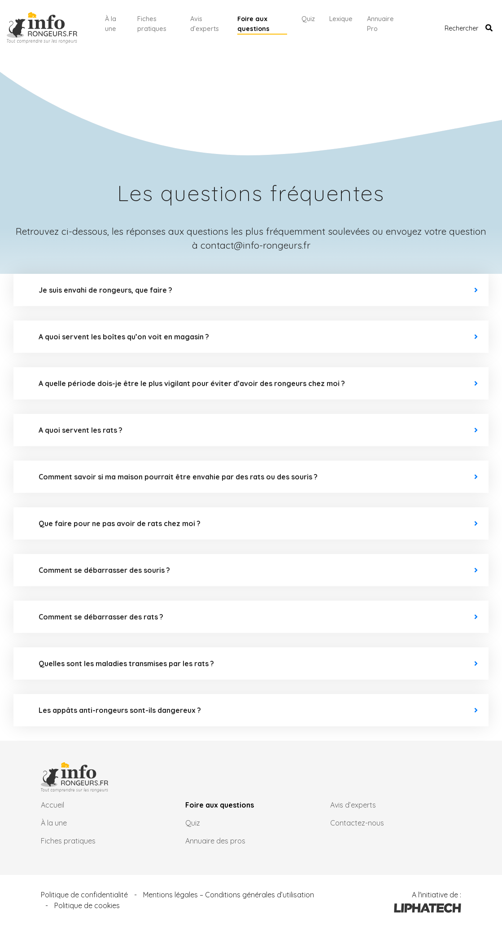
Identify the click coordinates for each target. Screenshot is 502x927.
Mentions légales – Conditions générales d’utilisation (228, 894)
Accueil (52, 804)
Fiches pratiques (151, 24)
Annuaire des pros (215, 840)
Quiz (308, 19)
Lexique (341, 19)
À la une (110, 24)
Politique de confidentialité (84, 894)
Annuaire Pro (380, 24)
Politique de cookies (87, 905)
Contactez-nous (357, 822)
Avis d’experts (204, 24)
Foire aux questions (253, 24)
